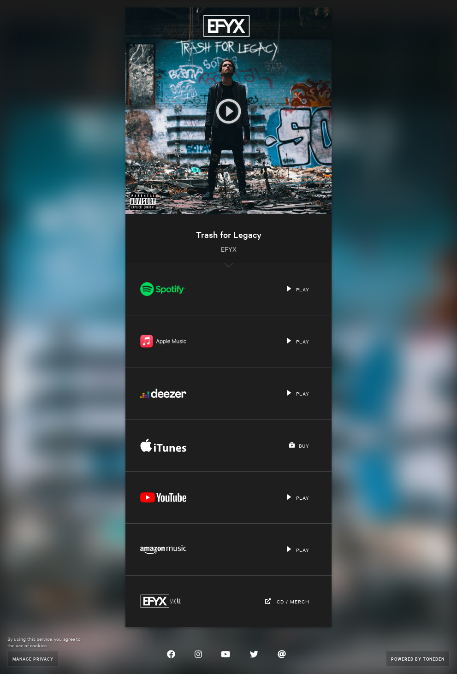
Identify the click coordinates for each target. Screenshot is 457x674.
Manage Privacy (32, 658)
